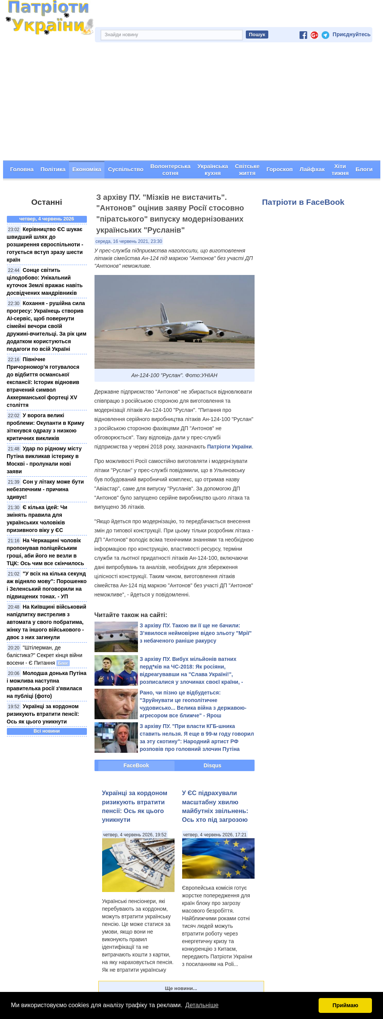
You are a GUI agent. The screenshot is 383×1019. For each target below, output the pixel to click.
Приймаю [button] (345, 1005)
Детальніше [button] (201, 1005)
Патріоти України (229, 447)
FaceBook (136, 765)
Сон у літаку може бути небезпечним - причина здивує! (45, 489)
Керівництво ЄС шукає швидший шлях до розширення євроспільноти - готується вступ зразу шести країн (45, 244)
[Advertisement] (191, 103)
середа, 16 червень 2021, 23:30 (129, 241)
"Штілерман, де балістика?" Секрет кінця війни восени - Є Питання (45, 655)
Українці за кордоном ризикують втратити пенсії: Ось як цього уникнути (43, 714)
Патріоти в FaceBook (303, 202)
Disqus (212, 765)
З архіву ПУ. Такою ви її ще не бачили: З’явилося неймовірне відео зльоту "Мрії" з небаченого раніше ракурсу (196, 633)
